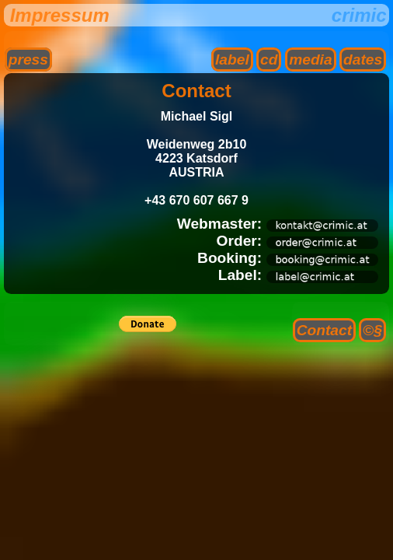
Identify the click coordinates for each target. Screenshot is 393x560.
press (28, 59)
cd (268, 59)
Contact (324, 330)
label (232, 59)
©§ (372, 330)
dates (362, 59)
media (310, 59)
